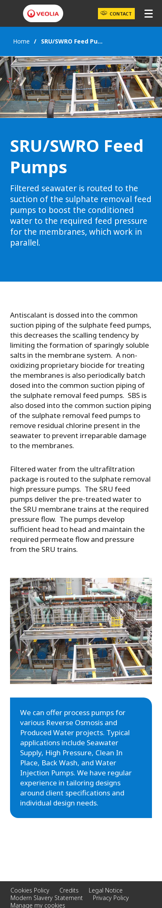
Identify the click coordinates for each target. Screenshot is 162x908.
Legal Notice (106, 890)
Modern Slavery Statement (46, 898)
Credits (69, 890)
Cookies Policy (29, 890)
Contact (121, 13)
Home (21, 41)
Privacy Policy (111, 898)
